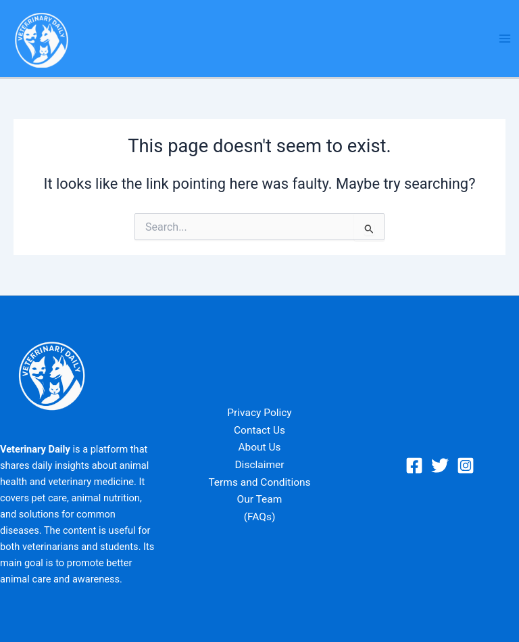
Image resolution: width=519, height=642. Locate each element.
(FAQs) (260, 517)
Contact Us (259, 430)
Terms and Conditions (259, 482)
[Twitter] (440, 465)
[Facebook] (414, 465)
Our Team (259, 499)
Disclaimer (259, 465)
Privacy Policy (259, 413)
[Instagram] (465, 465)
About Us (259, 447)
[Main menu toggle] (505, 38)
